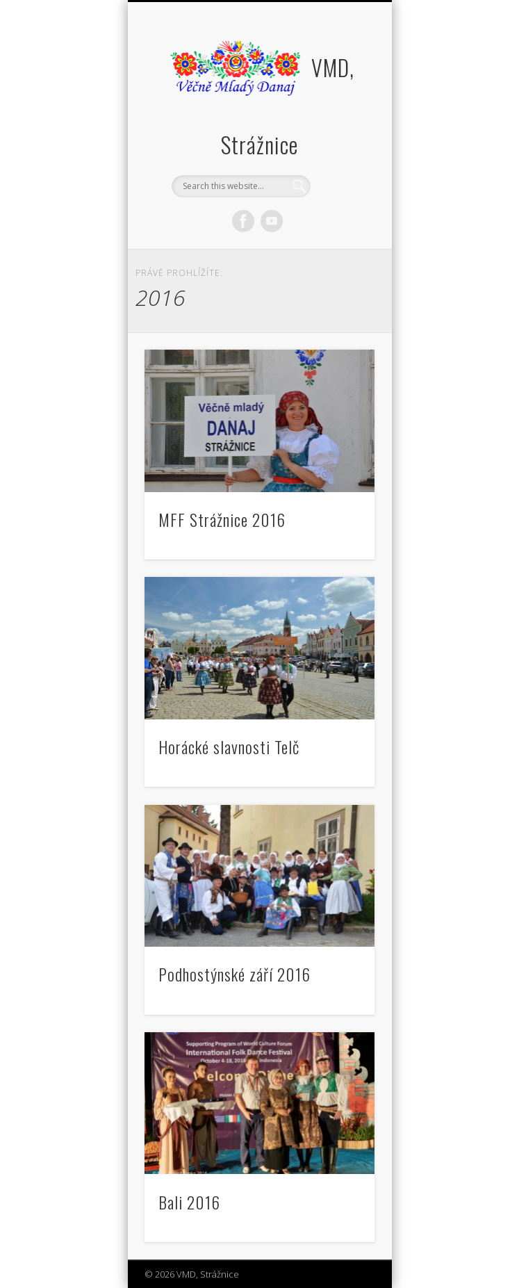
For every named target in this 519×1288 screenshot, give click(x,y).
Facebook (243, 221)
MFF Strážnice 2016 (222, 519)
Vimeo (272, 221)
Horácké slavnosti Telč (228, 746)
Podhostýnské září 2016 (234, 973)
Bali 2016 (189, 1201)
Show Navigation (340, 124)
